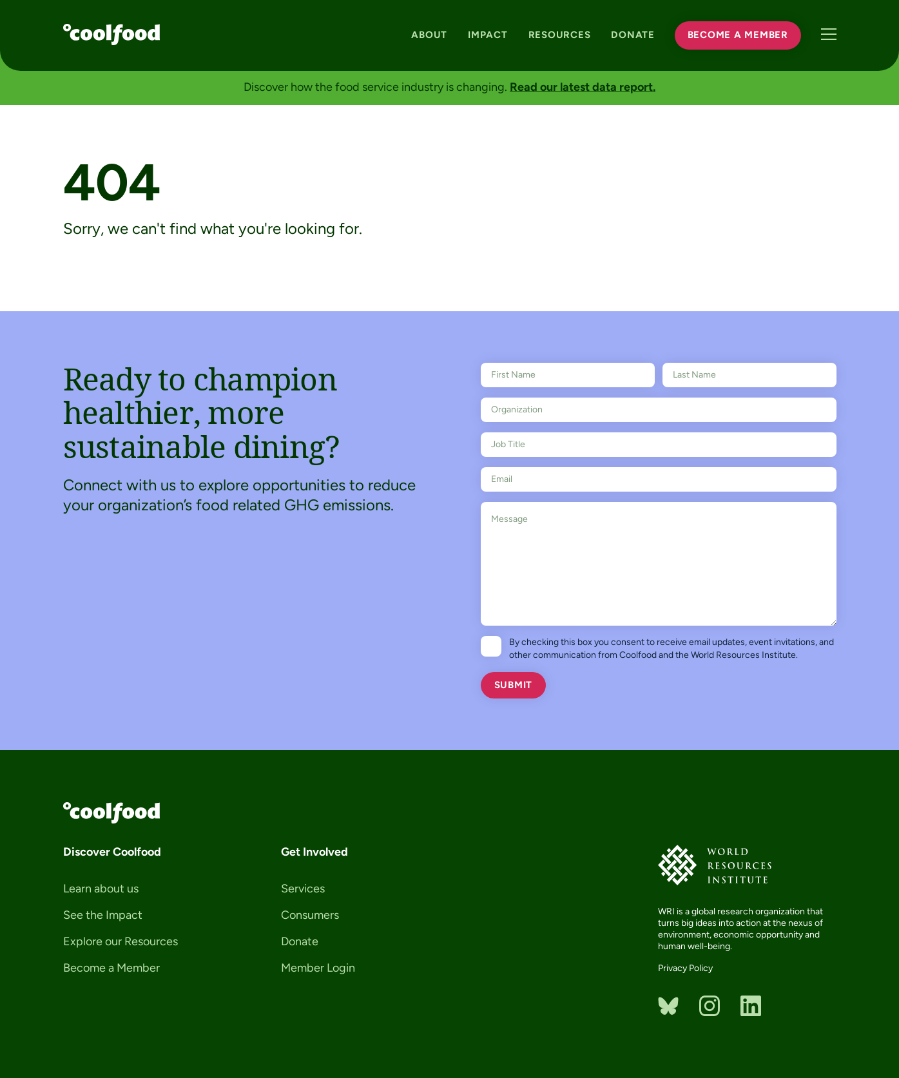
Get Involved (314, 852)
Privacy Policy (685, 968)
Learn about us (101, 888)
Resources (558, 34)
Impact (487, 34)
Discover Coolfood (112, 852)
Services (303, 888)
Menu (828, 34)
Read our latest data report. (582, 87)
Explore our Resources (120, 941)
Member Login (318, 968)
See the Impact (102, 915)
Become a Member (736, 34)
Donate (631, 34)
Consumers (310, 915)
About (428, 34)
